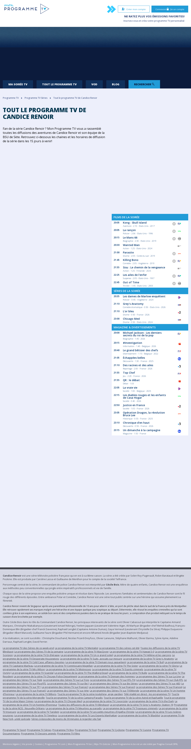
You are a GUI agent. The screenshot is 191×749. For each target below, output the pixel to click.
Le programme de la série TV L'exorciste (105, 701)
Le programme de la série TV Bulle (128, 673)
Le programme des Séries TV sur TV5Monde (114, 690)
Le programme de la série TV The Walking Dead (81, 673)
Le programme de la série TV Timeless (35, 715)
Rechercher (144, 84)
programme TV (162, 20)
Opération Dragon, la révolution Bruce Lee (144, 414)
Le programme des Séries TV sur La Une (158, 676)
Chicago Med (131, 318)
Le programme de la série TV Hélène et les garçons (142, 655)
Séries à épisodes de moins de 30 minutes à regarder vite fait (66, 719)
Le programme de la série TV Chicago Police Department (45, 676)
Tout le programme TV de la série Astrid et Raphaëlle (133, 697)
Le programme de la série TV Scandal (33, 673)
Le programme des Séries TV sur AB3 (159, 683)
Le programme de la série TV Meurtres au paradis (74, 708)
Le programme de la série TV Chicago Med (58, 701)
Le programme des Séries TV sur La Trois (66, 680)
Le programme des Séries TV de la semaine (38, 651)
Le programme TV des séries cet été (119, 648)
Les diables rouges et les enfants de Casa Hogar (144, 396)
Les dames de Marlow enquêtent (144, 296)
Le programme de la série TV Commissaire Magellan (63, 665)
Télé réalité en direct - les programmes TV (147, 694)
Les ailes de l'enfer (135, 275)
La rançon (129, 230)
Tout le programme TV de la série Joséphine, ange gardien (90, 694)
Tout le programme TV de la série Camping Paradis (74, 697)
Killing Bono (130, 260)
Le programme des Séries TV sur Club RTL (159, 680)
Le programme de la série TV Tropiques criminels (130, 708)
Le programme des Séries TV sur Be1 (68, 683)
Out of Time (131, 282)
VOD (94, 84)
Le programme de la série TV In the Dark (151, 701)
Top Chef (129, 372)
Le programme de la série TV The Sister (116, 665)
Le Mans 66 (130, 237)
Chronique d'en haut (136, 422)
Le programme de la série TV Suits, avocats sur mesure (91, 658)
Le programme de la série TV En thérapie (37, 655)
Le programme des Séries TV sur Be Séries (114, 683)
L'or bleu (128, 311)
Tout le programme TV (59, 84)
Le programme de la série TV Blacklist (139, 715)
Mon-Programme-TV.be (80, 744)
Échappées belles (134, 357)
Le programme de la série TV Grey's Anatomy (148, 658)
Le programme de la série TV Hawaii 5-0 (132, 651)
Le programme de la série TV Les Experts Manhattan (87, 715)
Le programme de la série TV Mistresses (68, 669)
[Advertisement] (95, 52)
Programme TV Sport (14, 730)
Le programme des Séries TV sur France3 (112, 687)
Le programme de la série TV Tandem (38, 712)
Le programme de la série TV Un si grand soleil (87, 655)
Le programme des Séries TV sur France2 (65, 687)
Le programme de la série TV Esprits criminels (117, 669)
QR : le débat (131, 380)
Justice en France (134, 405)
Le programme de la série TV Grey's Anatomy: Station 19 (141, 704)
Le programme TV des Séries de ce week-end (28, 648)
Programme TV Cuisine (138, 730)
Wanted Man (131, 245)
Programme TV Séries (39, 730)
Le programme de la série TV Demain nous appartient (95, 662)
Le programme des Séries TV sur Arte (68, 690)
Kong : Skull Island (135, 222)
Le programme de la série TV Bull (145, 662)
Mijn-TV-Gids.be (102, 744)
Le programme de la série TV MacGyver (86, 651)
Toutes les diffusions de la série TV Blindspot (83, 704)
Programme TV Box (63, 730)
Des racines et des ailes (138, 365)
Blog (115, 84)
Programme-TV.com (55, 744)
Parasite (128, 252)
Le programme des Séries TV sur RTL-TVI (112, 680)
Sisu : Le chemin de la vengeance (144, 267)
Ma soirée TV (17, 84)
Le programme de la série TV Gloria (159, 665)
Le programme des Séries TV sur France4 (159, 687)
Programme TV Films (68, 733)
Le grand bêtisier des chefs (140, 350)
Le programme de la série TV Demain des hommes (106, 676)
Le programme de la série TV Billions (36, 694)
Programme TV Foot (86, 730)
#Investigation (132, 343)
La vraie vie (130, 387)
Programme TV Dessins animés (38, 733)
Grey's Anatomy (133, 304)
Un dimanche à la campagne (141, 430)
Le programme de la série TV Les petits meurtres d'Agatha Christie (97, 712)
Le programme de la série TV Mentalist (76, 648)
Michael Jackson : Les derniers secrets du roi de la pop (142, 334)
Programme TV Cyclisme (111, 730)
